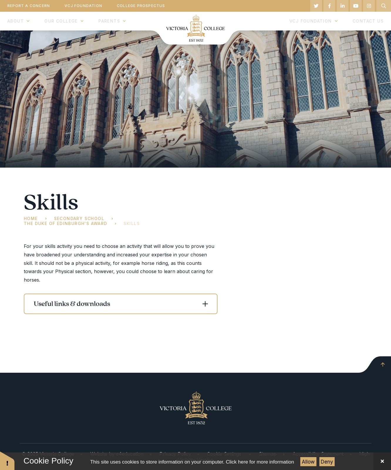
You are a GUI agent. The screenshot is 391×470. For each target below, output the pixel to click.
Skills (132, 223)
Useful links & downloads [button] (72, 303)
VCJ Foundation (83, 6)
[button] (7, 460)
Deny (327, 462)
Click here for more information (260, 462)
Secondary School (79, 218)
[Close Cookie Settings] (382, 461)
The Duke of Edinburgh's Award (65, 223)
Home (31, 218)
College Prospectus (141, 6)
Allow (308, 462)
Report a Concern (28, 6)
